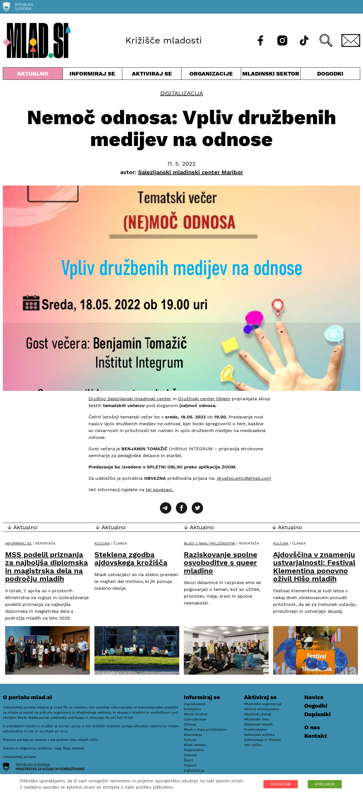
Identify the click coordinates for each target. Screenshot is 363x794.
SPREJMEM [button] (325, 784)
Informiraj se (92, 75)
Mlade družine (195, 714)
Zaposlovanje (195, 704)
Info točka (252, 745)
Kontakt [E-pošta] (315, 735)
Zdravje (190, 724)
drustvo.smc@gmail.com (244, 478)
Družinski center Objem (204, 398)
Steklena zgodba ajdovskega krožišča (130, 558)
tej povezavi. (160, 489)
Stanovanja (193, 735)
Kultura (102, 543)
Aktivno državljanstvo (261, 709)
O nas (312, 727)
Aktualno (32, 75)
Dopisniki (317, 714)
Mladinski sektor (270, 75)
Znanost (190, 755)
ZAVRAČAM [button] (281, 784)
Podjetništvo (194, 750)
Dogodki (330, 73)
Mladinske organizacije (262, 704)
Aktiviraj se (152, 75)
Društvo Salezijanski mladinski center (129, 398)
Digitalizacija (181, 93)
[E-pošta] (350, 40)
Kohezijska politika (259, 735)
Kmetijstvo (192, 709)
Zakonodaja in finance (262, 740)
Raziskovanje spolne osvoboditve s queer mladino (220, 562)
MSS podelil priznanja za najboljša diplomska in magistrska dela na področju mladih (46, 566)
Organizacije (211, 75)
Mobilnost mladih (258, 724)
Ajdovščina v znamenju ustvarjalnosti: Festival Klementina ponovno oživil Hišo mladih (314, 566)
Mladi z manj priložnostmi (209, 543)
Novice (314, 697)
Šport (188, 760)
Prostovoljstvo (255, 730)
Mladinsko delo (256, 719)
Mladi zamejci (195, 745)
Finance (190, 765)
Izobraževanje (195, 719)
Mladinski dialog (257, 714)
